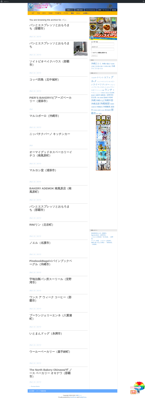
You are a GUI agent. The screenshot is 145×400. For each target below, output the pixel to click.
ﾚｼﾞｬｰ (44, 13)
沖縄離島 (106, 107)
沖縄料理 (93, 107)
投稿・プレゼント (103, 10)
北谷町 (112, 92)
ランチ (108, 89)
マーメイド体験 (100, 90)
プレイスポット (101, 87)
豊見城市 (108, 110)
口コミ (78, 13)
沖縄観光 (99, 107)
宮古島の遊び (99, 66)
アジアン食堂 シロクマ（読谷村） (101, 240)
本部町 (110, 97)
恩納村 (105, 97)
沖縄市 (112, 104)
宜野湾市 (110, 95)
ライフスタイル (90, 10)
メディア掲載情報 (41, 391)
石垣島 (95, 110)
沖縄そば (100, 100)
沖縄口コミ (70, 10)
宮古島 (93, 97)
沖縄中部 (108, 100)
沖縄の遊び (79, 10)
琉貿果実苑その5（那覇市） (99, 233)
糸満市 (99, 110)
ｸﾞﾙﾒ (38, 13)
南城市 (93, 95)
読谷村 (103, 110)
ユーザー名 (102, 43)
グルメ (31, 36)
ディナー (106, 84)
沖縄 (93, 100)
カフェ (107, 77)
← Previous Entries (34, 386)
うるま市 (93, 77)
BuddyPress (82, 397)
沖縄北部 (95, 103)
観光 (72, 13)
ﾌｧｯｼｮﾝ (50, 13)
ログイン (6, 1)
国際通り (103, 95)
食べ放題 (99, 113)
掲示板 (114, 10)
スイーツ (97, 84)
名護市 (97, 95)
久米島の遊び (107, 66)
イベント (100, 77)
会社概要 (31, 391)
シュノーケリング (102, 81)
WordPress (73, 397)
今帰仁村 (107, 92)
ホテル (108, 87)
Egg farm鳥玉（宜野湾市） (99, 235)
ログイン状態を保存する (99, 52)
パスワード (102, 48)
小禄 (98, 97)
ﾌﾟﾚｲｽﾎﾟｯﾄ (58, 13)
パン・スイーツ (37, 36)
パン (95, 87)
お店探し (86, 13)
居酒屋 (101, 97)
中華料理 (103, 92)
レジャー (98, 92)
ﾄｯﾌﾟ (33, 13)
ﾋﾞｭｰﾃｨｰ (66, 13)
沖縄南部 (105, 103)
